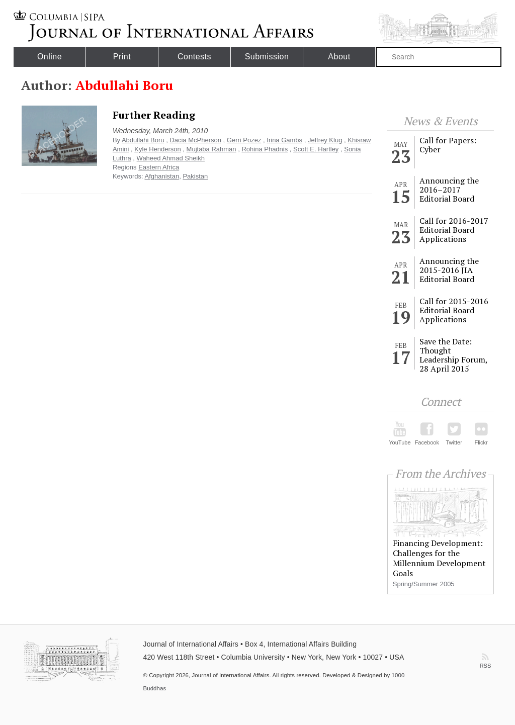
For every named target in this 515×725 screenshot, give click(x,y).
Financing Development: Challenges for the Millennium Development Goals (439, 558)
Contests (194, 56)
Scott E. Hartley (315, 149)
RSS (485, 658)
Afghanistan (161, 176)
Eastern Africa (158, 167)
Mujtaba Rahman (211, 149)
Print (122, 56)
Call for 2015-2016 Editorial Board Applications (453, 310)
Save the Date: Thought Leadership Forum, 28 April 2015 (453, 355)
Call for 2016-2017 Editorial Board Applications (453, 229)
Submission (267, 56)
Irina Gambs (284, 140)
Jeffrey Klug (325, 140)
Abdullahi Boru (143, 140)
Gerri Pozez (244, 140)
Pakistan (195, 176)
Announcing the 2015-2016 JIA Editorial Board (449, 270)
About (339, 56)
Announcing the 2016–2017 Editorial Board (449, 189)
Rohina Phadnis (264, 149)
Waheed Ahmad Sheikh (171, 158)
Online (49, 56)
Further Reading (154, 115)
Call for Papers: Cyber (447, 145)
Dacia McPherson (195, 140)
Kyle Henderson (157, 149)
